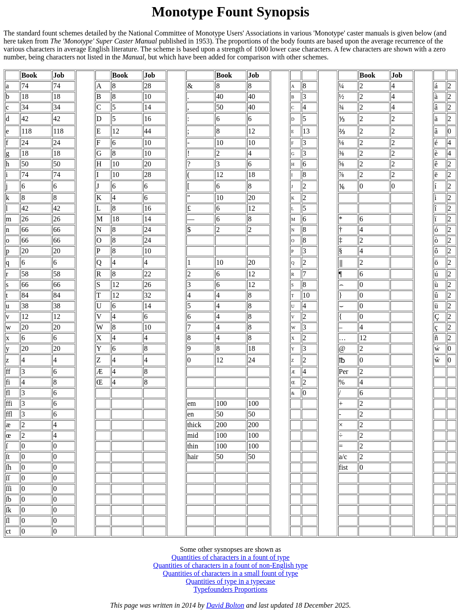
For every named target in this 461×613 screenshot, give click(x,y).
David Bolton (225, 605)
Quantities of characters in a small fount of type (230, 573)
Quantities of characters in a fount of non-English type (230, 565)
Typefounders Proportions (230, 589)
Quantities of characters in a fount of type (230, 557)
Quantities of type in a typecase (230, 581)
